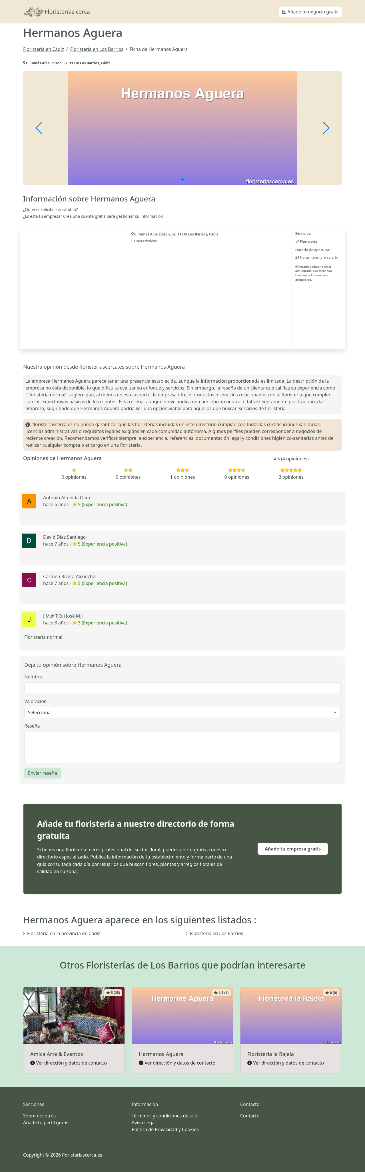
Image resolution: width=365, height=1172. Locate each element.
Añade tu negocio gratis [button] (310, 12)
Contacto (250, 1116)
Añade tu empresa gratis (293, 849)
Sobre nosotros (39, 1116)
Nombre (33, 677)
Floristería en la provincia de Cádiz (61, 933)
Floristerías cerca (56, 11)
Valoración (35, 701)
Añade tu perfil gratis (45, 1122)
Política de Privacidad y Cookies (165, 1129)
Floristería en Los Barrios (214, 933)
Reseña (32, 726)
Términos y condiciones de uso (164, 1116)
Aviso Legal (144, 1122)
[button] (182, 179)
